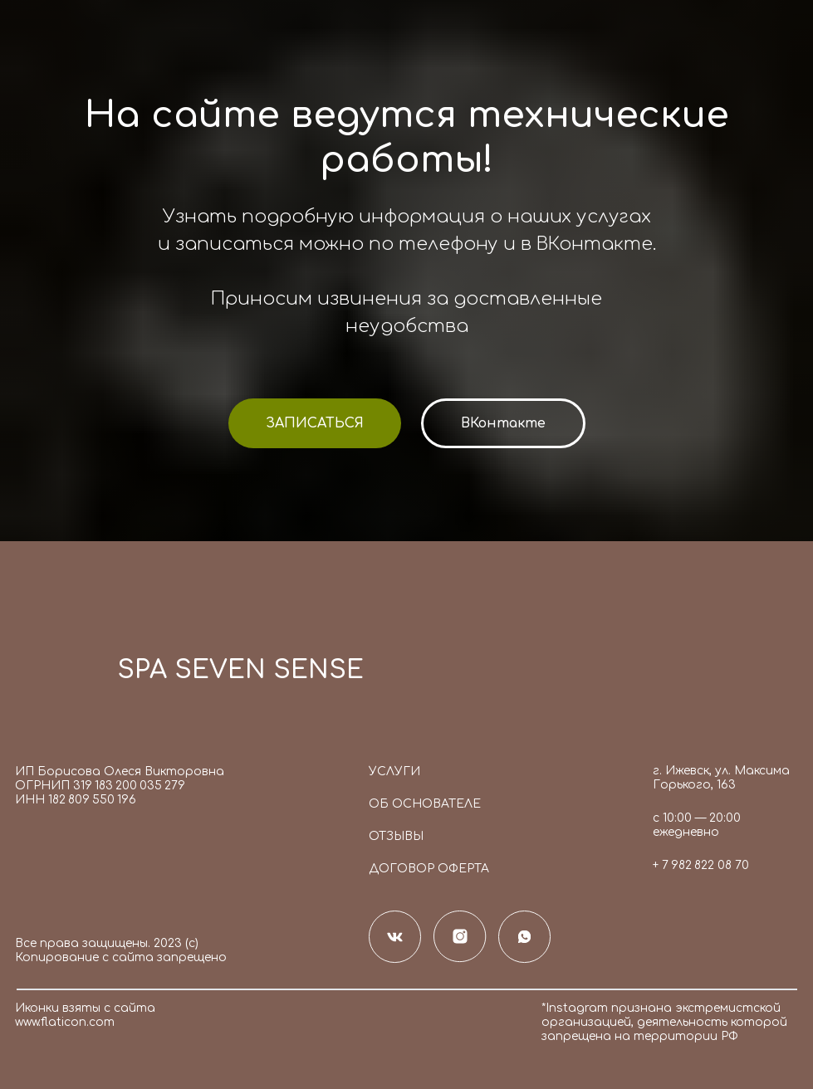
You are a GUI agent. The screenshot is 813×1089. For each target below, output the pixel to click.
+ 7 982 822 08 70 (701, 865)
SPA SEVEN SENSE (240, 670)
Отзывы (396, 836)
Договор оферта (429, 868)
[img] (57, 676)
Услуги (394, 771)
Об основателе (425, 804)
